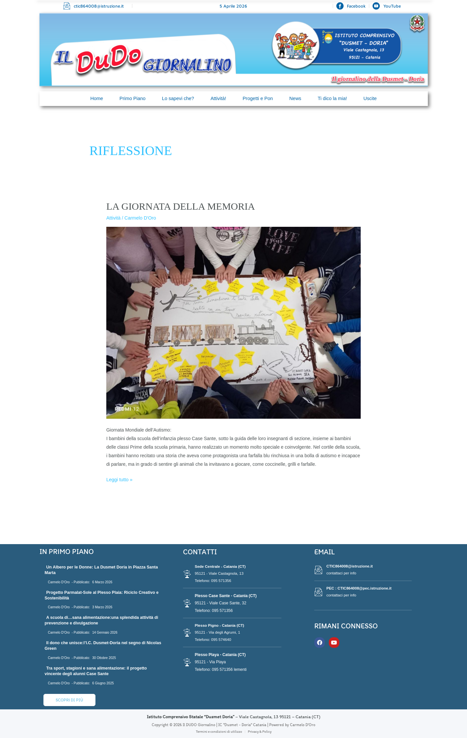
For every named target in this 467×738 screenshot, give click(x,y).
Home (93, 98)
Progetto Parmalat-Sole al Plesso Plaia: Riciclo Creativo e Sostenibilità (102, 595)
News (296, 98)
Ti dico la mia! (334, 98)
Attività (113, 218)
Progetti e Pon (258, 98)
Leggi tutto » (119, 478)
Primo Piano (130, 98)
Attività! (218, 98)
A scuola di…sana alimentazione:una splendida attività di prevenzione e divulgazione (104, 620)
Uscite (373, 98)
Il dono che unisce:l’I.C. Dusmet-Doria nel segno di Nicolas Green (97, 645)
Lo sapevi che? (177, 98)
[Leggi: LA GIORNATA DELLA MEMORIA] (233, 322)
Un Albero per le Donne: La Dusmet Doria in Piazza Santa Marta (104, 569)
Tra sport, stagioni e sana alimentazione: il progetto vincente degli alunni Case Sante (98, 670)
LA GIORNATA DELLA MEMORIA (180, 206)
